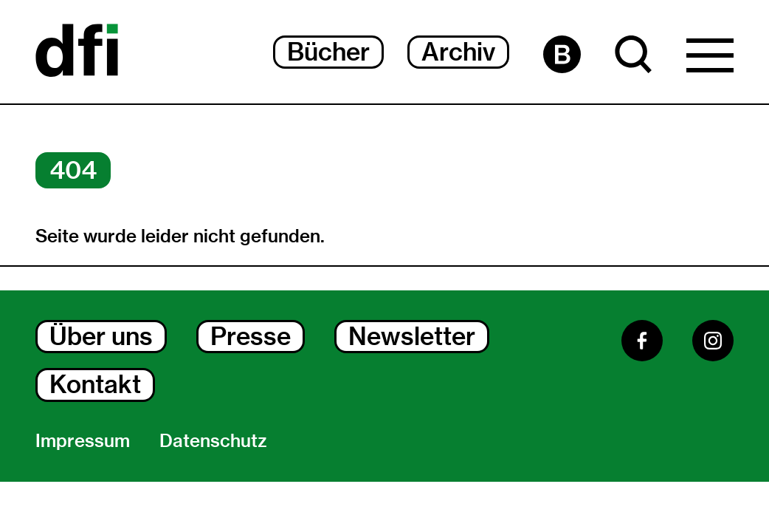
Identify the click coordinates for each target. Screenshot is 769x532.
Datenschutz (213, 440)
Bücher (328, 51)
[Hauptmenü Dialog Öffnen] (710, 59)
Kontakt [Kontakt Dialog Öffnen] (95, 384)
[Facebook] (642, 340)
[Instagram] (713, 340)
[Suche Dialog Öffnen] (633, 54)
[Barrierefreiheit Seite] (562, 54)
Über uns (101, 336)
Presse (250, 336)
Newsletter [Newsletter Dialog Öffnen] (411, 336)
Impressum (82, 440)
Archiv (458, 51)
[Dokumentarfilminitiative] (76, 52)
